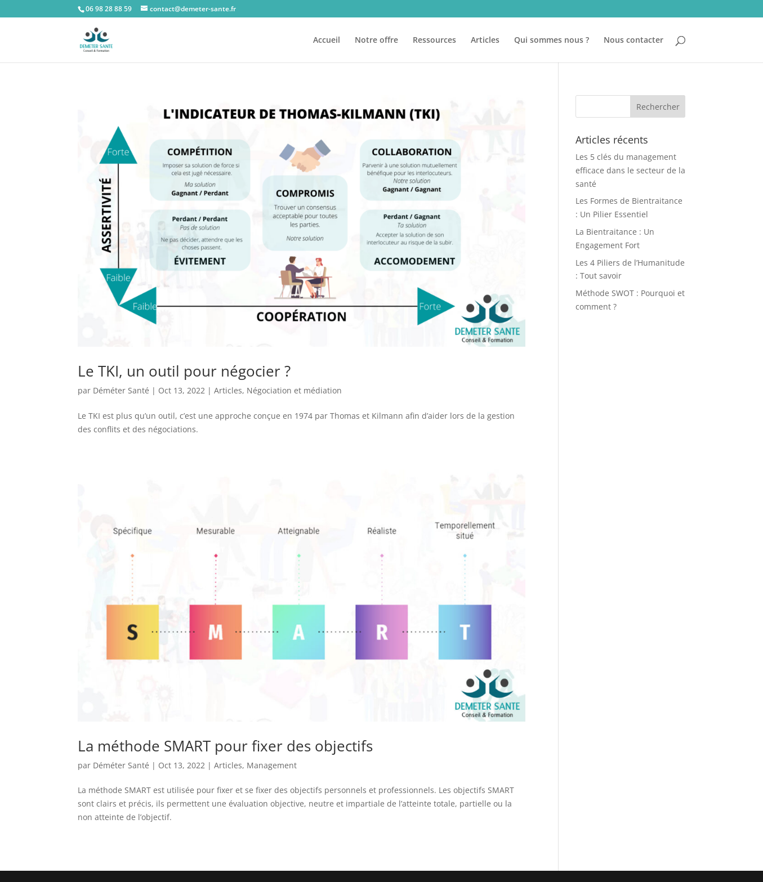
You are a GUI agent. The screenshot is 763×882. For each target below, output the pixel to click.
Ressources (434, 40)
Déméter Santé (121, 390)
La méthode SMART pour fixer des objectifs (225, 746)
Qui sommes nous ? (551, 40)
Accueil (326, 40)
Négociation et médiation (294, 390)
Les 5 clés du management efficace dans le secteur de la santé (630, 170)
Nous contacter (633, 40)
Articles (485, 40)
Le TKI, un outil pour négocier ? (184, 371)
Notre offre (376, 40)
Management (272, 765)
